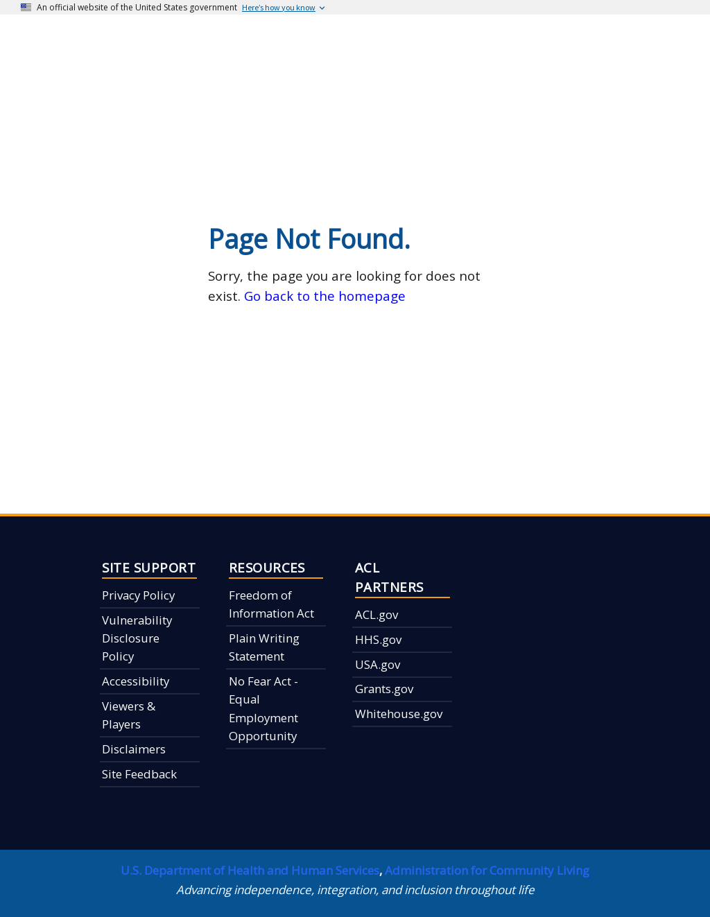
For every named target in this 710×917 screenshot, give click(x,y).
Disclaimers (134, 749)
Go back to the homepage (325, 295)
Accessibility (135, 681)
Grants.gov (384, 689)
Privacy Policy (138, 595)
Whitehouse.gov (398, 714)
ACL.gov (376, 614)
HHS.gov (378, 639)
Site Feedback (139, 774)
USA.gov (377, 664)
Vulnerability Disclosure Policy (137, 638)
